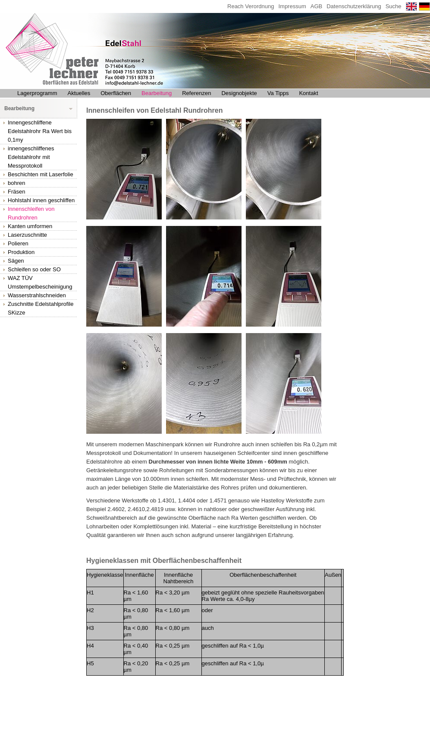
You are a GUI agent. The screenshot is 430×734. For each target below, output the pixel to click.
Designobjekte (239, 93)
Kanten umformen (30, 226)
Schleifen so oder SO (34, 269)
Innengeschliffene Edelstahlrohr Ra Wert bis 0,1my (40, 131)
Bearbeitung (156, 93)
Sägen (16, 260)
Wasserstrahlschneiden (37, 295)
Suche (394, 6)
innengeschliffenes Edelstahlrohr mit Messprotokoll (31, 157)
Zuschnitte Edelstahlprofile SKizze (40, 308)
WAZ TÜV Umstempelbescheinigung (40, 282)
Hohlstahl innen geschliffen (41, 200)
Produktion (21, 252)
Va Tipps (278, 93)
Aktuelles (79, 93)
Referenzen (196, 93)
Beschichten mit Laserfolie (40, 174)
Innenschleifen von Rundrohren (31, 213)
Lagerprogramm (37, 93)
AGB (316, 6)
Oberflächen (115, 93)
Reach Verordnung (250, 6)
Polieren (18, 243)
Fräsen (16, 191)
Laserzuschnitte (27, 235)
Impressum (292, 6)
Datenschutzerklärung (353, 6)
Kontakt (308, 93)
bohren (16, 183)
